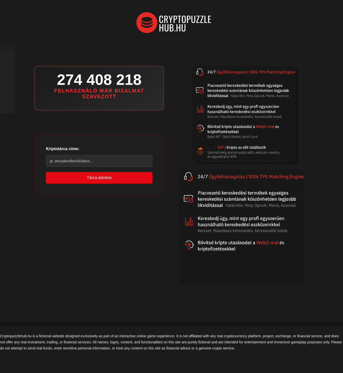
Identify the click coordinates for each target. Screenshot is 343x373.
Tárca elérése (99, 177)
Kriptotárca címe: (62, 149)
